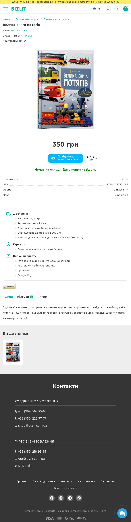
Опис (9, 296)
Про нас (22, 481)
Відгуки (25, 296)
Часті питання (86, 481)
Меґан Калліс (19, 30)
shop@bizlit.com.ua (32, 425)
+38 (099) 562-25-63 (32, 411)
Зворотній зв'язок (65, 488)
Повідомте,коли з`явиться (68, 158)
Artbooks (26, 36)
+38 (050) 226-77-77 (32, 418)
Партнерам (107, 481)
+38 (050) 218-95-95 (32, 451)
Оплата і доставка (43, 481)
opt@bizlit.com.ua (31, 458)
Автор (42, 296)
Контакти (66, 481)
